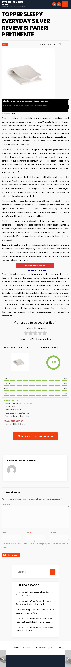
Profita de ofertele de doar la (25, 105)
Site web (53, 533)
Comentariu (35, 504)
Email (28, 533)
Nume (4, 533)
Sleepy (5, 44)
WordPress (15, 661)
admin (67, 44)
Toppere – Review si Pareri (12, 3)
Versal (25, 661)
